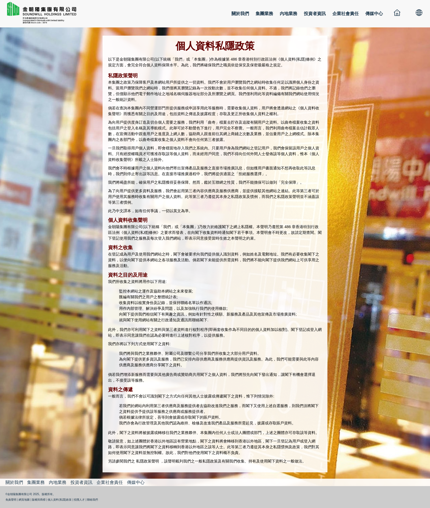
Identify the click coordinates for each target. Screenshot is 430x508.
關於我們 (240, 13)
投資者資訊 (315, 13)
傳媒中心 (374, 13)
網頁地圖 (24, 499)
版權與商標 (39, 499)
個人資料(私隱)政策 (60, 499)
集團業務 (264, 13)
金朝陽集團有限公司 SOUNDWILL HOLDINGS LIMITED (43, 12)
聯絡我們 (92, 499)
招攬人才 (79, 499)
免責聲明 (10, 499)
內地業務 (288, 13)
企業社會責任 (345, 13)
